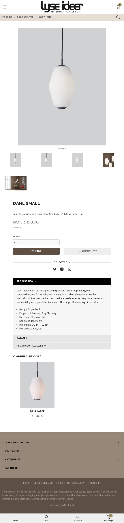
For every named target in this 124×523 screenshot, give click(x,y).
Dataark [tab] (22, 338)
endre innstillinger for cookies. (59, 498)
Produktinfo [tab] (25, 281)
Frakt (26, 483)
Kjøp (36, 251)
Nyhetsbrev (94, 483)
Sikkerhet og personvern (70, 483)
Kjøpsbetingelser (43, 483)
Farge (16, 236)
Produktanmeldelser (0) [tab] (31, 346)
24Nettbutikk (68, 505)
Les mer (35, 498)
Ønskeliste (88, 251)
